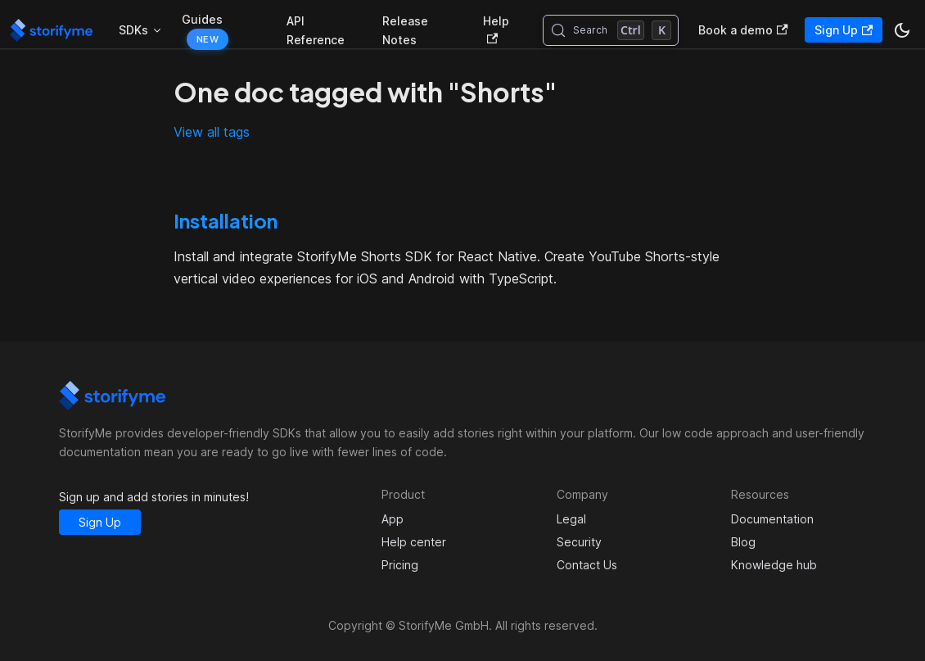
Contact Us (587, 565)
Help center (413, 542)
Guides (202, 19)
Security (579, 542)
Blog (743, 542)
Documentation (772, 519)
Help (496, 29)
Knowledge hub (774, 565)
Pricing (399, 565)
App (392, 519)
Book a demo (742, 30)
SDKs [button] (133, 30)
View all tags (212, 132)
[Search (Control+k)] (611, 30)
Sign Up (843, 30)
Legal (571, 519)
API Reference (316, 30)
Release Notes (405, 30)
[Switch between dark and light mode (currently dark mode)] (902, 30)
